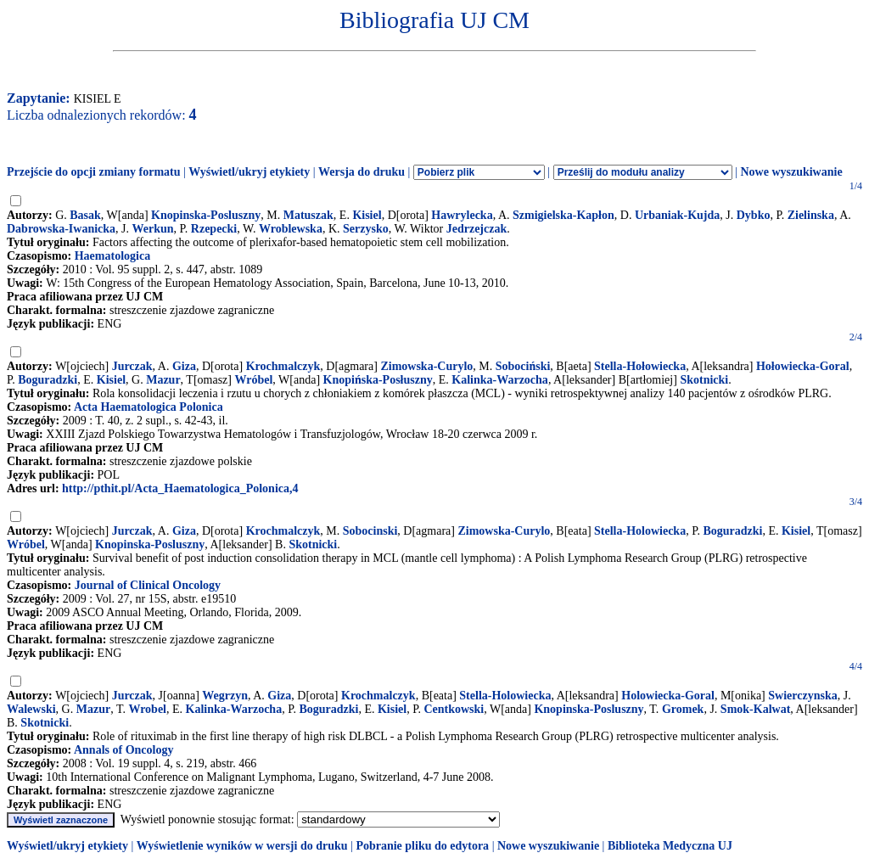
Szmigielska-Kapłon (563, 215)
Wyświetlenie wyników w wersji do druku (242, 845)
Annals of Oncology (123, 750)
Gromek (683, 709)
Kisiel (366, 215)
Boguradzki (47, 379)
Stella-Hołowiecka (640, 366)
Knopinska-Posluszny (206, 215)
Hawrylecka (461, 215)
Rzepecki (214, 228)
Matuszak (308, 215)
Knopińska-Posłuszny (378, 379)
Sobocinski (370, 531)
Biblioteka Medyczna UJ (670, 845)
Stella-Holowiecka (640, 531)
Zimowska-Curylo (426, 366)
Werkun (153, 228)
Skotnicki (704, 379)
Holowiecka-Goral (668, 695)
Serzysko (366, 228)
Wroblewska (290, 228)
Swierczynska (802, 695)
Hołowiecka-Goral (802, 366)
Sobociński (523, 366)
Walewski (31, 709)
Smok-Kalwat (755, 709)
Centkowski (453, 709)
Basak (85, 215)
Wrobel (147, 709)
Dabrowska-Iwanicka (61, 228)
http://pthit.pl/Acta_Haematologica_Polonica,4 (180, 488)
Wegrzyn (225, 695)
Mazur (163, 379)
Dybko (754, 215)
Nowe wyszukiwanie (791, 172)
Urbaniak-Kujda (677, 215)
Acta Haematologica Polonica (148, 407)
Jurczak (132, 366)
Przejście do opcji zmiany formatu (94, 172)
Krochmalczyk (283, 366)
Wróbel (254, 379)
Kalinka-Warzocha (499, 379)
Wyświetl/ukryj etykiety (249, 172)
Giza (184, 366)
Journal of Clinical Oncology (148, 585)
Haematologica (112, 256)
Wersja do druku (361, 172)
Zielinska (811, 215)
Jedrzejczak (476, 228)
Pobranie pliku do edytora (422, 845)
